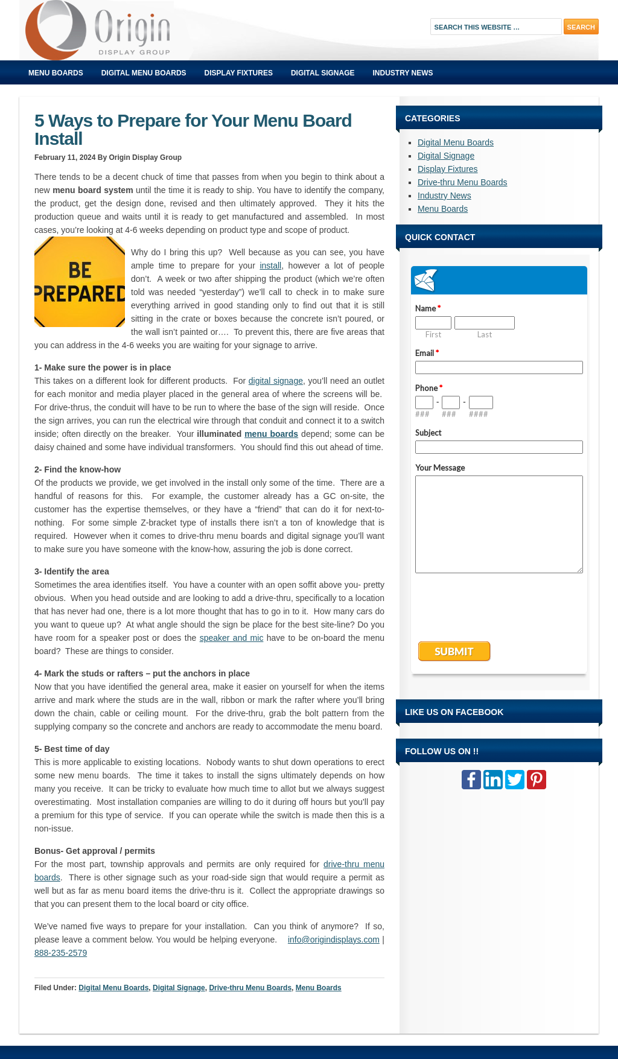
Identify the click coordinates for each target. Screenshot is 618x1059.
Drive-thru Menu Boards (250, 988)
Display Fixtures (239, 73)
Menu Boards (55, 73)
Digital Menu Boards (143, 73)
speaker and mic (232, 638)
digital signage (276, 381)
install (270, 265)
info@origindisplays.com (334, 939)
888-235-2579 (60, 953)
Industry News (403, 73)
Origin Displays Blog (155, 30)
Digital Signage (323, 73)
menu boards (271, 434)
